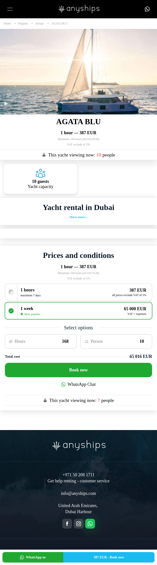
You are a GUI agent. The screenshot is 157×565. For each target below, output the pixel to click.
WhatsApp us (33, 557)
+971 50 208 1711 (78, 474)
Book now (78, 369)
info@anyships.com (78, 493)
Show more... (78, 217)
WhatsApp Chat (78, 384)
